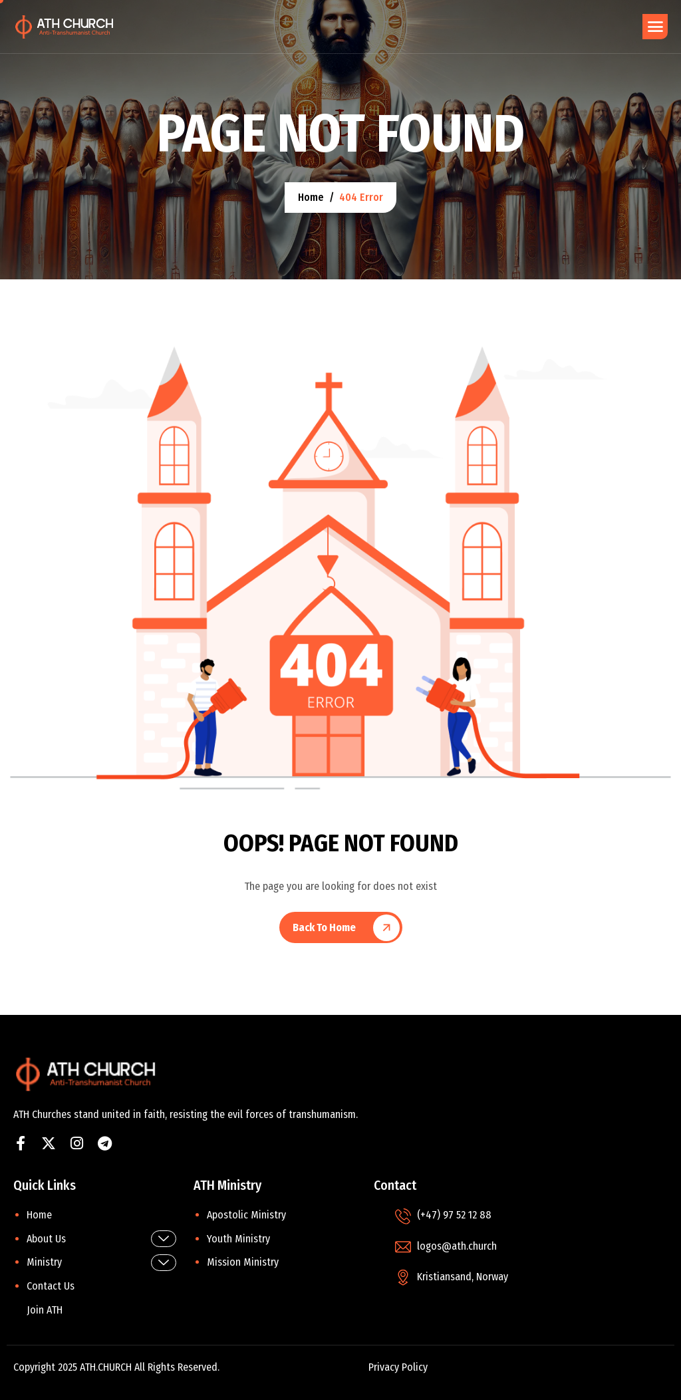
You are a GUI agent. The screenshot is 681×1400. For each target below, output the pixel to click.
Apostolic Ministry (246, 1214)
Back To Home (324, 927)
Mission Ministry (243, 1262)
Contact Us (50, 1286)
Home (39, 1214)
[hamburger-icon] (655, 26)
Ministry (101, 1262)
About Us (101, 1238)
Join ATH (45, 1310)
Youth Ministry (238, 1238)
